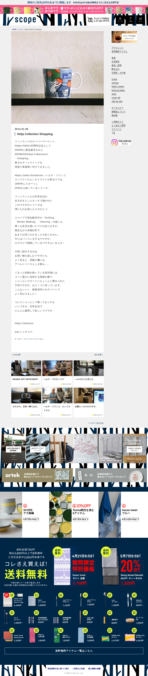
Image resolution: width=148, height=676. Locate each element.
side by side (117, 101)
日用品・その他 (118, 73)
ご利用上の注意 (78, 669)
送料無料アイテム (119, 51)
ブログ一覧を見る (97, 423)
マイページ (116, 129)
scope (114, 79)
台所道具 (116, 61)
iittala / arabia (118, 86)
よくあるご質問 (118, 125)
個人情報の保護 (94, 669)
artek (114, 94)
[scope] (24, 20)
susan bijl (116, 98)
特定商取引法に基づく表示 (58, 669)
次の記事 (16, 355)
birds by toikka (118, 90)
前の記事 (98, 355)
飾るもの (116, 69)
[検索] (114, 133)
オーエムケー (117, 108)
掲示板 (114, 115)
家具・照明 (116, 65)
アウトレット (117, 48)
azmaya (115, 83)
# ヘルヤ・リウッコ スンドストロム (29, 339)
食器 (114, 58)
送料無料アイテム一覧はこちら (74, 650)
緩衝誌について (118, 111)
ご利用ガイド (117, 122)
